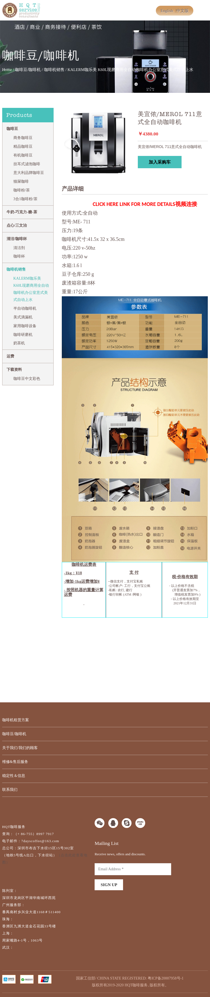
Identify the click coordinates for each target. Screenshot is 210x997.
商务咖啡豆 (23, 138)
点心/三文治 (17, 225)
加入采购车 (160, 162)
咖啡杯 (19, 256)
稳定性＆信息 (13, 776)
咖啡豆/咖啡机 (28, 69)
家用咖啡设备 (24, 326)
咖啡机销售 (54, 69)
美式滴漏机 (23, 317)
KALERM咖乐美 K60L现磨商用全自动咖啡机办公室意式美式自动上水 (31, 289)
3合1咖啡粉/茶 (25, 199)
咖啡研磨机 (23, 335)
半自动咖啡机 (24, 308)
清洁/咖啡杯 (17, 239)
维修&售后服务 (15, 762)
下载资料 (14, 370)
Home (7, 69)
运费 (10, 356)
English (167, 10)
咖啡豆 (12, 129)
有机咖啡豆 (23, 155)
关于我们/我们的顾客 (20, 748)
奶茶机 (19, 343)
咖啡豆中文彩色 (26, 379)
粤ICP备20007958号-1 (165, 978)
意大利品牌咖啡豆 (28, 173)
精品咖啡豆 (23, 146)
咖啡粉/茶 (21, 190)
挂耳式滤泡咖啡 (26, 164)
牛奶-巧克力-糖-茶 (22, 212)
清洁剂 (19, 248)
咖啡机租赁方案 (15, 720)
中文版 (182, 10)
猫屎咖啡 (21, 181)
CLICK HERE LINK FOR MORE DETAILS (134, 204)
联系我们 (10, 790)
